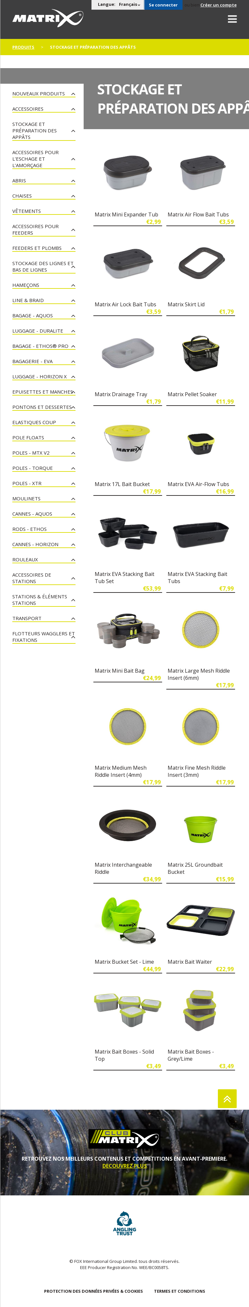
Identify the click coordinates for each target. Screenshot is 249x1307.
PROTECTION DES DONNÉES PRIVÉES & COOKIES (93, 1291)
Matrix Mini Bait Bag (120, 670)
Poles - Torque (32, 468)
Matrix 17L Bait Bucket (122, 484)
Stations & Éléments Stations (39, 599)
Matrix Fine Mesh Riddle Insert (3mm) (197, 771)
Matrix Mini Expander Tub (126, 214)
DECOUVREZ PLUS (124, 1165)
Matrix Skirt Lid (186, 304)
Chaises (22, 195)
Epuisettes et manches (42, 391)
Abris (19, 180)
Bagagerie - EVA (32, 361)
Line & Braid (28, 300)
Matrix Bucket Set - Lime (124, 961)
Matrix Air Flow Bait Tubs (198, 214)
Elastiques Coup (34, 422)
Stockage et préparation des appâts (34, 130)
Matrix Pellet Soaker (192, 394)
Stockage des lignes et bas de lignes (43, 266)
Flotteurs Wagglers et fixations (43, 636)
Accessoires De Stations (31, 577)
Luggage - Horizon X (39, 376)
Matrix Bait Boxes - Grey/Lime (191, 1055)
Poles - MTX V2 (31, 452)
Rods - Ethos (29, 529)
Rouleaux (25, 559)
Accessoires (27, 108)
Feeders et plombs (37, 248)
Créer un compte (218, 5)
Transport (27, 618)
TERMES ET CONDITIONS (179, 1291)
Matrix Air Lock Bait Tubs (125, 304)
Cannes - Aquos (32, 513)
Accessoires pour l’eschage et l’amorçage (35, 158)
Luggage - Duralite (37, 330)
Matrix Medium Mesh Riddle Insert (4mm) (121, 771)
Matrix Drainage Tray (121, 394)
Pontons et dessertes (42, 407)
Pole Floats (28, 437)
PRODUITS (23, 47)
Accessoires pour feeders (35, 229)
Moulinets (26, 498)
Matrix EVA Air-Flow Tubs (198, 484)
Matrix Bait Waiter (190, 961)
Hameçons (25, 285)
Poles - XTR (27, 483)
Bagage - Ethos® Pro (40, 346)
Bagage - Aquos (32, 315)
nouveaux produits (38, 93)
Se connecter (163, 5)
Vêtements (26, 211)
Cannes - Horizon (35, 544)
